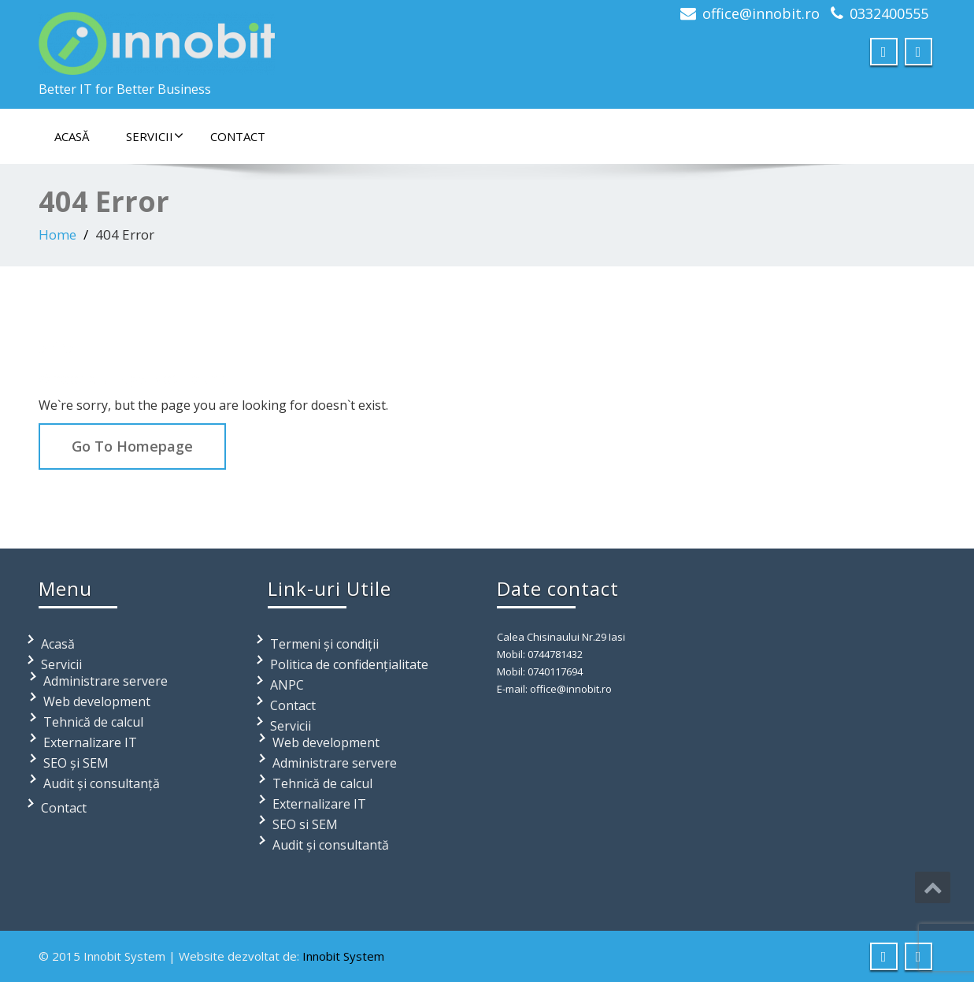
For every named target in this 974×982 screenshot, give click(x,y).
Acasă (71, 136)
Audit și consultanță (101, 783)
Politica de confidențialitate (349, 664)
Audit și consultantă (330, 845)
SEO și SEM (76, 763)
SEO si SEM (305, 824)
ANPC (287, 685)
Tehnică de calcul (93, 722)
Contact (237, 136)
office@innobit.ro (761, 13)
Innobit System (343, 956)
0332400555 (889, 13)
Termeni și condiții (324, 644)
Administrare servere (105, 681)
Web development (96, 701)
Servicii (154, 136)
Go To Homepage (132, 446)
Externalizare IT (90, 742)
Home (57, 234)
